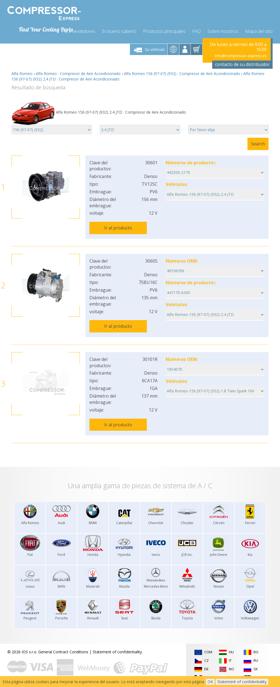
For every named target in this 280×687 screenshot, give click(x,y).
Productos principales (164, 30)
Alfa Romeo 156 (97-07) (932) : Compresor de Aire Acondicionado (182, 73)
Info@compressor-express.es (241, 55)
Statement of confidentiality (117, 650)
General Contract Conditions (63, 650)
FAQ (196, 30)
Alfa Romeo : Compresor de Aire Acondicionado (78, 73)
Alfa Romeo (22, 73)
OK (210, 681)
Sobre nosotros (223, 30)
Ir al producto (118, 227)
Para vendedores (78, 30)
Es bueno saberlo (119, 30)
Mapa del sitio (259, 30)
